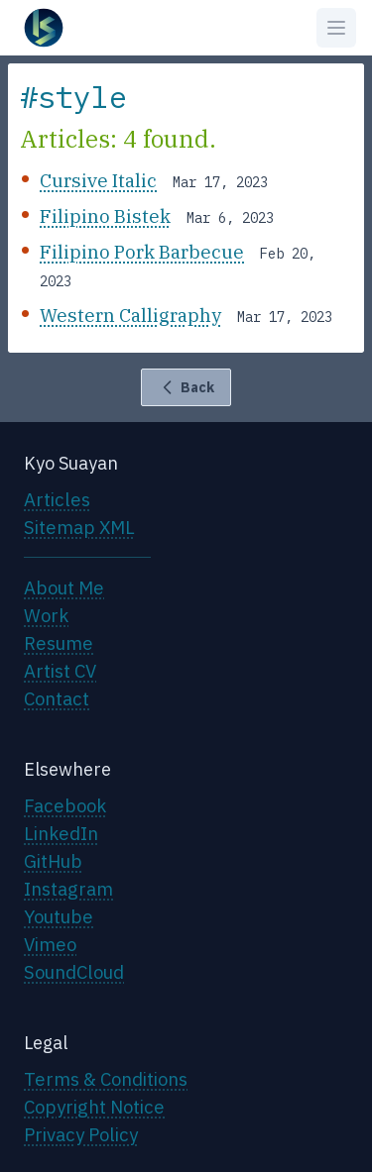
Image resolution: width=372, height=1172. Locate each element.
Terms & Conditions (105, 1079)
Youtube (58, 916)
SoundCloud (74, 972)
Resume (58, 643)
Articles (57, 499)
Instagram (68, 889)
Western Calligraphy (130, 315)
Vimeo (50, 944)
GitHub (53, 861)
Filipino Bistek (105, 216)
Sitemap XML (79, 527)
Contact (56, 698)
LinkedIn (61, 833)
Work (46, 615)
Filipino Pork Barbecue (142, 252)
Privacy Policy (81, 1134)
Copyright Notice (94, 1107)
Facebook (65, 805)
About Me (64, 587)
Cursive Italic (98, 180)
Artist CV (60, 671)
